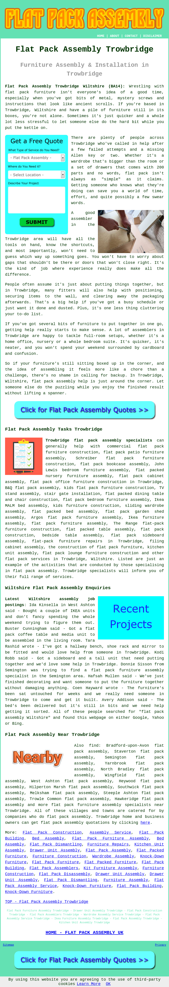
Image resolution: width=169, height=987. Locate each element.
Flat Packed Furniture (110, 862)
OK (108, 984)
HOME (101, 36)
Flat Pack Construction (52, 832)
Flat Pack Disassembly (64, 874)
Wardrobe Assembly (113, 856)
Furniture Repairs (108, 844)
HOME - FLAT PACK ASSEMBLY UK (84, 932)
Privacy (160, 945)
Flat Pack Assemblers (53, 868)
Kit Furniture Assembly (110, 868)
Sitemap (8, 945)
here (145, 822)
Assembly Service (110, 832)
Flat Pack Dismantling (56, 844)
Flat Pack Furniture (55, 862)
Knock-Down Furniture (87, 886)
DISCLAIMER (152, 36)
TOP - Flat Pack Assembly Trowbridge (46, 902)
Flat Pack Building (139, 886)
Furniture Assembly (126, 880)
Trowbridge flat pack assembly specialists (99, 440)
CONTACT (131, 36)
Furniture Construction (59, 856)
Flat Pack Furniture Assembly (110, 838)
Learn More (89, 984)
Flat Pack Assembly (108, 850)
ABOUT (114, 36)
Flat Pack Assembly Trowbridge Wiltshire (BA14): (65, 86)
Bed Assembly (48, 838)
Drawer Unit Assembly (55, 850)
